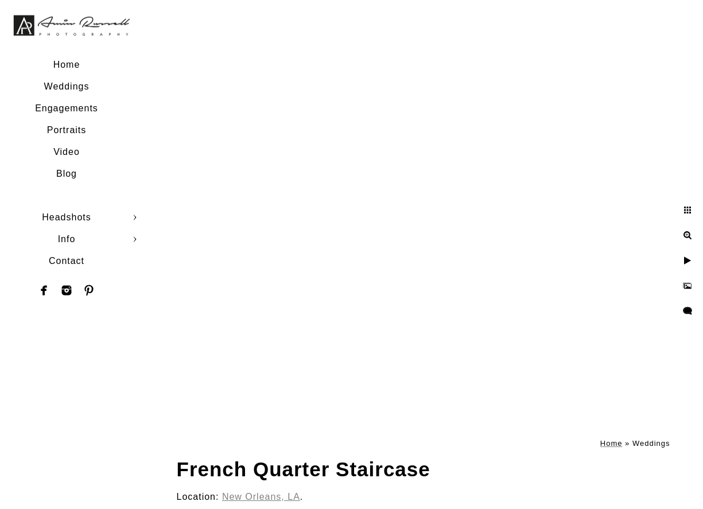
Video (66, 152)
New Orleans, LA (261, 497)
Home (66, 64)
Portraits (67, 130)
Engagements (66, 108)
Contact (66, 261)
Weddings (67, 86)
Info (67, 239)
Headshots (66, 217)
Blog (66, 173)
